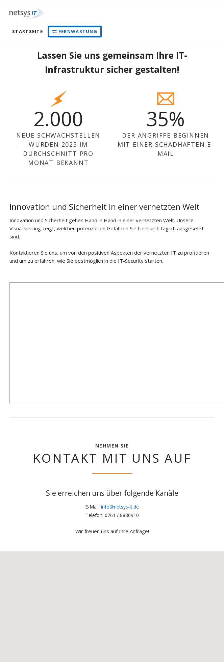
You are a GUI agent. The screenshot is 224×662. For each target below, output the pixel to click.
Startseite (27, 31)
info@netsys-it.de (120, 506)
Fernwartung (77, 31)
